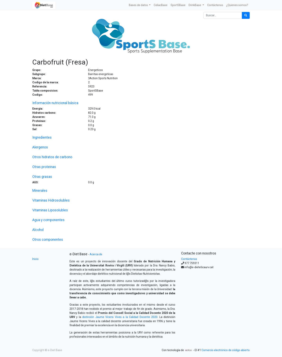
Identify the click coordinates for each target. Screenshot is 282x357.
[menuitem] (160, 5)
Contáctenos (189, 259)
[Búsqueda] (246, 15)
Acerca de (96, 254)
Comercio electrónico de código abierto (226, 350)
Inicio (35, 259)
